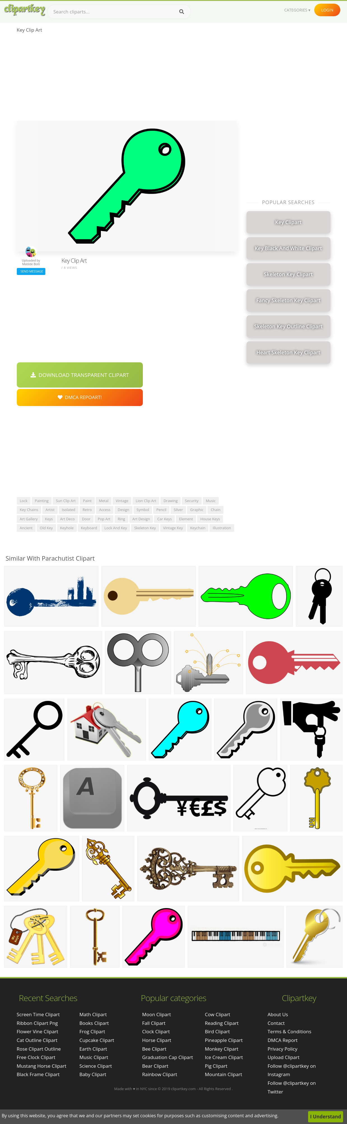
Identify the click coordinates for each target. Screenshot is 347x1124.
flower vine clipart (37, 1031)
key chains (29, 509)
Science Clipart (96, 1066)
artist (49, 509)
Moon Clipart (156, 1014)
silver (178, 509)
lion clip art (146, 500)
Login (327, 10)
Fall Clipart (153, 1023)
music (211, 500)
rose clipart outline (39, 1049)
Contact (276, 1023)
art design (141, 518)
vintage (122, 500)
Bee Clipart (154, 1049)
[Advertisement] (127, 78)
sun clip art (66, 500)
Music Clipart (94, 1057)
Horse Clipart (156, 1040)
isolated (68, 509)
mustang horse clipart (41, 1066)
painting (41, 500)
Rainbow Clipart (159, 1074)
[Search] (181, 11)
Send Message (31, 271)
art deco (67, 518)
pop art (104, 518)
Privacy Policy (282, 1049)
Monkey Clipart (221, 1049)
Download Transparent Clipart (80, 375)
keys (49, 518)
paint (87, 500)
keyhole (67, 527)
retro (87, 509)
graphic (196, 509)
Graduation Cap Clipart (167, 1057)
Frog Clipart (92, 1031)
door (86, 518)
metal (103, 500)
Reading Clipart (221, 1023)
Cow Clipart (217, 1014)
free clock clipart (36, 1057)
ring (121, 518)
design (123, 509)
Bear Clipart (155, 1066)
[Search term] (119, 11)
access (104, 509)
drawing (171, 500)
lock (24, 500)
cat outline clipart (37, 1040)
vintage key (173, 527)
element (186, 518)
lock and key (115, 527)
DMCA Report (283, 1040)
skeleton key (145, 527)
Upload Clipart (284, 1057)
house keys (210, 518)
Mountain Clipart (223, 1074)
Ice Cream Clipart (224, 1057)
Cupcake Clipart (97, 1040)
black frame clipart (38, 1074)
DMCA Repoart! (80, 397)
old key (46, 527)
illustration (222, 527)
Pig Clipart (216, 1066)
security (191, 500)
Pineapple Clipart (224, 1040)
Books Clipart (94, 1023)
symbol (143, 509)
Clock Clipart (156, 1031)
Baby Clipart (93, 1074)
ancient (26, 527)
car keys (164, 518)
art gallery (29, 518)
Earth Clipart (93, 1049)
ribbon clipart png (37, 1023)
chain (215, 509)
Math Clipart (93, 1014)
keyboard (89, 527)
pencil (161, 509)
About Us (278, 1014)
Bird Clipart (217, 1031)
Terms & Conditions (289, 1031)
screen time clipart (38, 1014)
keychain (197, 527)
